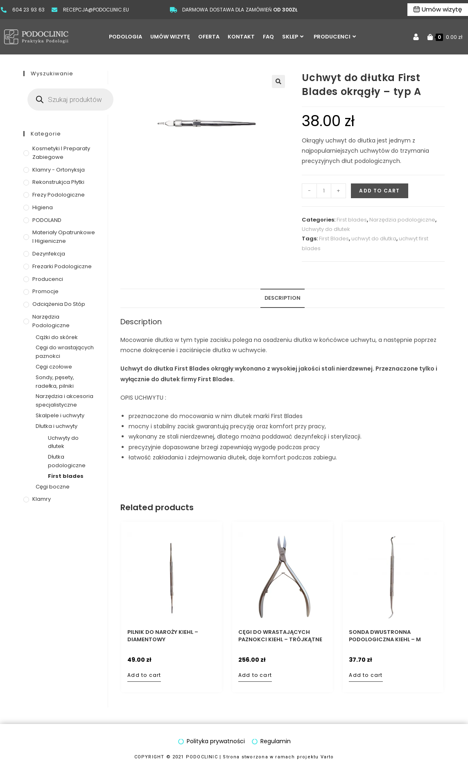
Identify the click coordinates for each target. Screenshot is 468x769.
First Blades (334, 238)
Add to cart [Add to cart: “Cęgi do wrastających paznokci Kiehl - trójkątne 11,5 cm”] (255, 675)
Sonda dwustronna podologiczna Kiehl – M (385, 636)
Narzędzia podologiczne (402, 220)
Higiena (42, 207)
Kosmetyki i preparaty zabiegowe (61, 153)
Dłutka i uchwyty (56, 426)
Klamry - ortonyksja (58, 170)
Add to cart (379, 190)
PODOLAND (46, 220)
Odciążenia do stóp (58, 304)
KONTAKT (241, 37)
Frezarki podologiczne (62, 266)
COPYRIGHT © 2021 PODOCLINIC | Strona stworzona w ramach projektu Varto (234, 757)
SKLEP (292, 37)
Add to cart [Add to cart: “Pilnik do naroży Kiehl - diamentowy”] (144, 675)
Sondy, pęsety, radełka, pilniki (55, 381)
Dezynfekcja (48, 254)
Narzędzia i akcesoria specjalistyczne (64, 400)
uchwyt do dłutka (373, 238)
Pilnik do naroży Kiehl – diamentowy (162, 636)
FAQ (268, 37)
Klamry (41, 499)
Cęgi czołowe (54, 367)
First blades (352, 220)
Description (283, 297)
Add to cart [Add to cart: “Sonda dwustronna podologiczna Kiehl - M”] (365, 675)
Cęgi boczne (53, 487)
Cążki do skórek (57, 337)
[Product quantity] (324, 190)
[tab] (282, 298)
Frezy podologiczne (58, 195)
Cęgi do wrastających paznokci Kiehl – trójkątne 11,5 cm (280, 636)
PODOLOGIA (125, 37)
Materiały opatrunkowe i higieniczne (63, 236)
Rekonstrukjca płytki (58, 182)
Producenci (47, 279)
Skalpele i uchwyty (60, 415)
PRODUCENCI (335, 37)
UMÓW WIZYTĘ (170, 37)
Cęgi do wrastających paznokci (65, 352)
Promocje (45, 291)
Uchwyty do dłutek (326, 229)
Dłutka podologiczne (67, 461)
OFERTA (208, 37)
